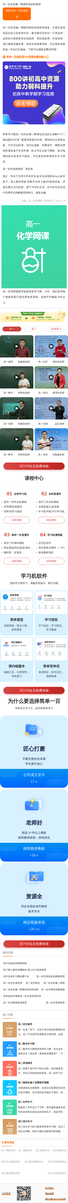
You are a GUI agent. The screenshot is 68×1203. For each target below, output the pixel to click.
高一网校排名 (8, 1150)
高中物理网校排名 (10, 1173)
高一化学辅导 (33, 983)
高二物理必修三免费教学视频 (33, 1082)
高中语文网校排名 (10, 1161)
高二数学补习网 (26, 1043)
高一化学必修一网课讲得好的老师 (21, 989)
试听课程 (17, 520)
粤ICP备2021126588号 (55, 1199)
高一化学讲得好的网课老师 (50, 976)
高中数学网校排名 (34, 1161)
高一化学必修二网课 (54, 983)
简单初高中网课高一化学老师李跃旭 (22, 996)
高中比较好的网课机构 (15, 963)
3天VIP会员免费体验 (34, 466)
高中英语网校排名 (57, 1161)
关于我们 (49, 1188)
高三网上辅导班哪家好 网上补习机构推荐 (24, 969)
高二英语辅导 (25, 1063)
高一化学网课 (35, 200)
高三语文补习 (25, 1121)
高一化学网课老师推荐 (15, 1002)
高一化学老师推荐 (55, 1002)
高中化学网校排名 (57, 1173)
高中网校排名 (60, 1150)
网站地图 (49, 1193)
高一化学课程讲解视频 (53, 989)
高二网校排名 (25, 1150)
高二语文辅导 (25, 1024)
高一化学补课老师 (12, 983)
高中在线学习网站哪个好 (16, 976)
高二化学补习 (25, 1102)
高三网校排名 (43, 1150)
